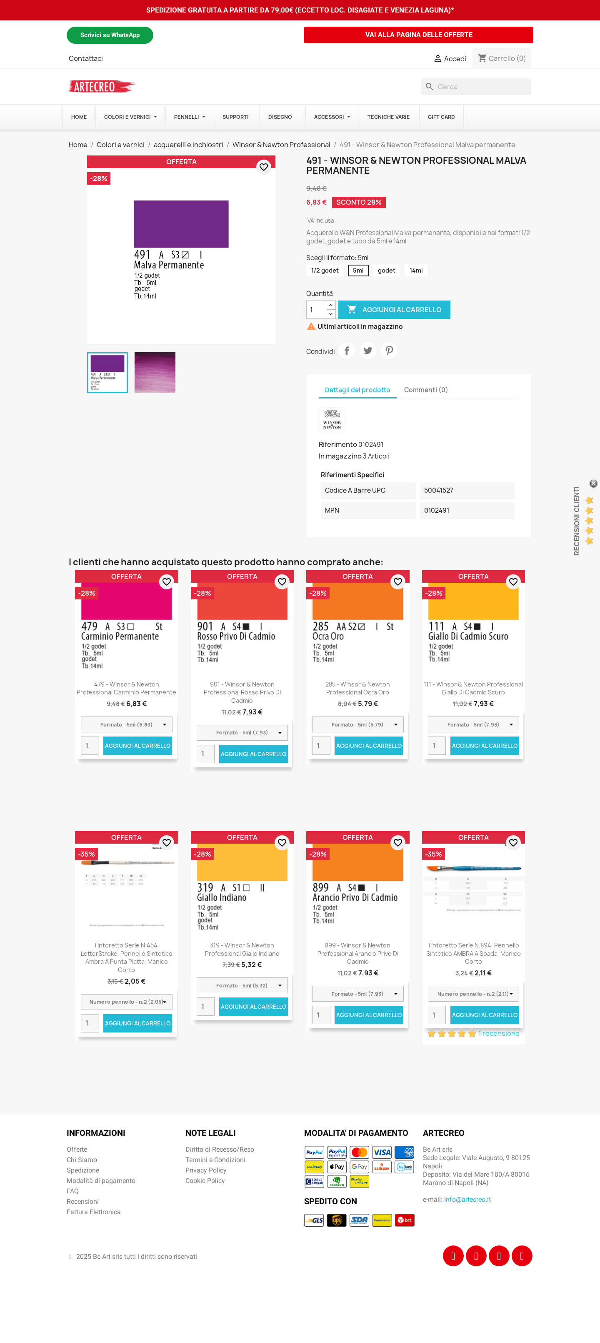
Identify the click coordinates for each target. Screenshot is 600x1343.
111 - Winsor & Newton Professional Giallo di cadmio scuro (473, 688)
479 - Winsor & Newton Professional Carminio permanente (126, 688)
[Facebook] (453, 1255)
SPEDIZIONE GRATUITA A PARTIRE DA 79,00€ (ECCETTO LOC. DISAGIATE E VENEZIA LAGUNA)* (300, 10)
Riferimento (338, 444)
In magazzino (340, 456)
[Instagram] (476, 1255)
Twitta (368, 350)
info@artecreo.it (467, 1199)
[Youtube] (522, 1255)
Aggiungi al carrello (394, 309)
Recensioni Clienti (576, 521)
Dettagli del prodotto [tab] (357, 390)
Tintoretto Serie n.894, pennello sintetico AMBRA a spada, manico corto (473, 953)
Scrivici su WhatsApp (110, 35)
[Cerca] (476, 86)
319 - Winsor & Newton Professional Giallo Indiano (242, 949)
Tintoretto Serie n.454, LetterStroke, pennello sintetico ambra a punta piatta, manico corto (126, 957)
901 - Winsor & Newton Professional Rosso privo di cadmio (242, 692)
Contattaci (86, 58)
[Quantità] (316, 310)
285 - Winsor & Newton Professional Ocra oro (357, 688)
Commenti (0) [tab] (426, 390)
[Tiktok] (499, 1255)
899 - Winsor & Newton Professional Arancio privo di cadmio (358, 953)
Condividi (346, 350)
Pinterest (389, 350)
